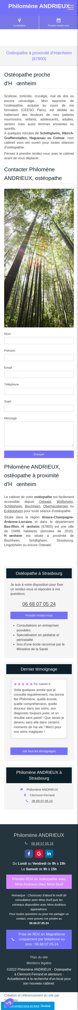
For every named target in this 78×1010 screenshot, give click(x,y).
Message (10, 418)
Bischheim (32, 506)
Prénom (9, 350)
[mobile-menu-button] (71, 7)
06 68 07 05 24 (39, 604)
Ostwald (45, 501)
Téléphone (11, 384)
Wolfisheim (65, 501)
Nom (7, 333)
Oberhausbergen (55, 506)
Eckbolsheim (13, 511)
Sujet (7, 401)
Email (8, 367)
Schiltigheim (13, 506)
